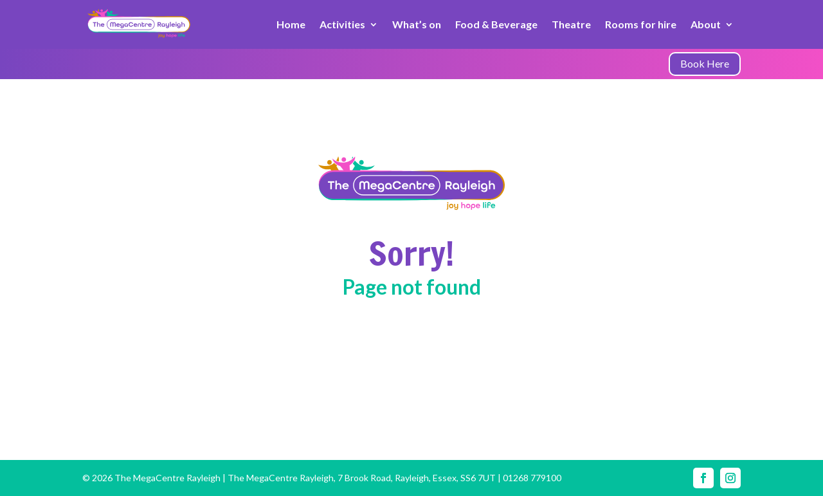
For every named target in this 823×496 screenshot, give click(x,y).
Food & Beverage (496, 24)
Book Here (704, 63)
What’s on (416, 24)
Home (290, 24)
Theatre (571, 24)
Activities (342, 24)
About (706, 24)
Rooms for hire (640, 24)
